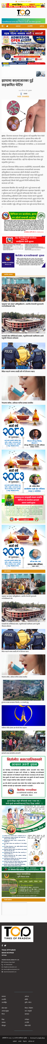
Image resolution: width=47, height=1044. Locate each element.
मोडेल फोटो (28, 1025)
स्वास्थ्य (3, 1022)
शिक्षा (3, 1019)
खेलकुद (4, 1025)
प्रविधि (26, 999)
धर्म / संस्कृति (28, 1011)
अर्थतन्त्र (42, 26)
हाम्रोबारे (15, 1041)
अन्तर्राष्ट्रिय (4, 1002)
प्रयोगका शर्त (31, 1041)
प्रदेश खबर (4, 1008)
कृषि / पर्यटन (28, 1002)
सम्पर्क (19, 1041)
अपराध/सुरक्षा (5, 1011)
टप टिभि (27, 1022)
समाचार (18, 26)
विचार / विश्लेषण (29, 1008)
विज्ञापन (25, 1041)
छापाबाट (27, 1014)
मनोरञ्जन (27, 1019)
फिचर (3, 1014)
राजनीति (30, 26)
